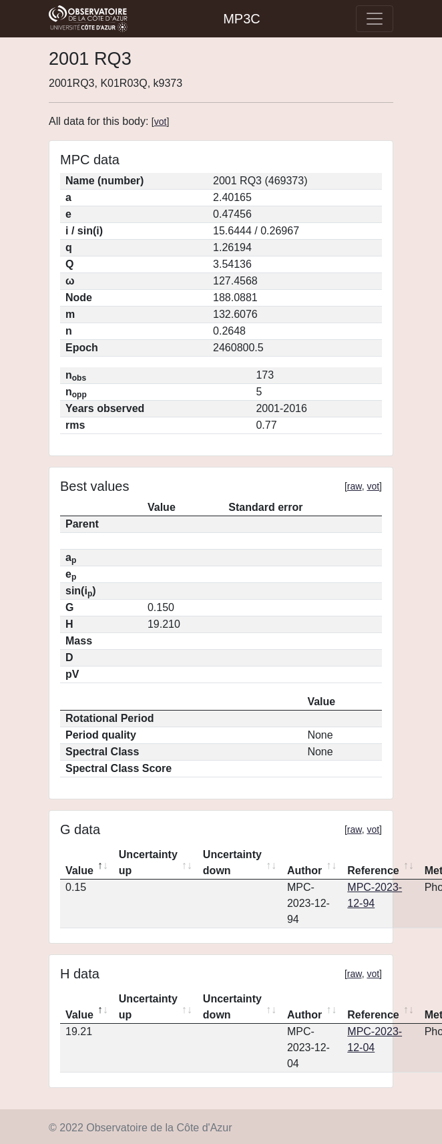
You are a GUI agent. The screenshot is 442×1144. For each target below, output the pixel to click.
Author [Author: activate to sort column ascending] (304, 870)
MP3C (241, 18)
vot (160, 121)
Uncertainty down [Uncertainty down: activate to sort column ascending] (232, 862)
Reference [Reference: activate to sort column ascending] (373, 870)
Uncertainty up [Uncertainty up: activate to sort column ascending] (148, 862)
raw (354, 486)
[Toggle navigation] (374, 18)
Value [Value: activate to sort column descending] (79, 870)
